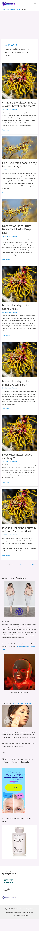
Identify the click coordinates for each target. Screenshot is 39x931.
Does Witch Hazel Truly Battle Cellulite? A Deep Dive (16, 229)
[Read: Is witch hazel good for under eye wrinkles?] (19, 359)
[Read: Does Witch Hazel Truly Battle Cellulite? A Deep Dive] (19, 210)
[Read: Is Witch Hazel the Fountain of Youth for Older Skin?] (19, 506)
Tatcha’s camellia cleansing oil (21, 703)
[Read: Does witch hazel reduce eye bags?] (19, 433)
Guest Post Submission (13, 912)
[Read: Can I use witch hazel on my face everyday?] (19, 147)
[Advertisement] (19, 22)
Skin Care (5, 109)
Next (33, 564)
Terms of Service (27, 912)
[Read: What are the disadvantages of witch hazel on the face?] (19, 81)
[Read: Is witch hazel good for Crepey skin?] (19, 283)
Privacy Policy (15, 915)
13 (20, 564)
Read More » (6, 130)
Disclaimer (24, 915)
